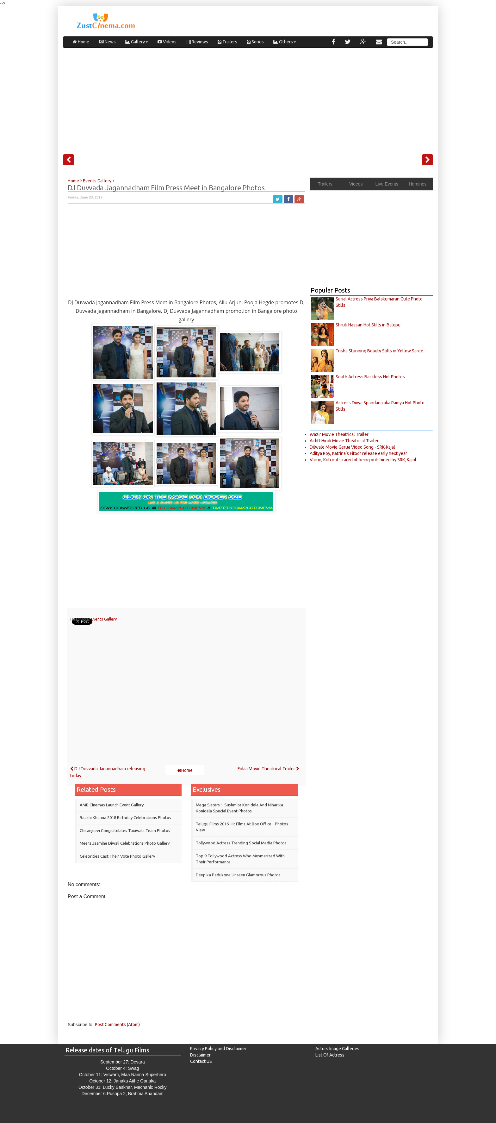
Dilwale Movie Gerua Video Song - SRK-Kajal (352, 447)
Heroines (417, 183)
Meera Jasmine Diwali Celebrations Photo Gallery (125, 843)
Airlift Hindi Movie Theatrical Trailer (344, 440)
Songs (255, 41)
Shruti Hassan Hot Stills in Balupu (368, 324)
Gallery (136, 41)
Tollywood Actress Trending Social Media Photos (241, 843)
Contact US (201, 1061)
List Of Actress (329, 1054)
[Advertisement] (248, 98)
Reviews (197, 41)
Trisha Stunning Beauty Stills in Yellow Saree (379, 350)
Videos (167, 41)
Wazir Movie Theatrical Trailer (339, 434)
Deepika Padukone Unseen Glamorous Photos (238, 875)
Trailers (227, 41)
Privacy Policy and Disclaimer (218, 1048)
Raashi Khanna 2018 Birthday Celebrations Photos (125, 817)
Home (81, 41)
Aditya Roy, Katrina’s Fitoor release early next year (358, 453)
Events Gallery (104, 619)
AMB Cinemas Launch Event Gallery (112, 805)
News (107, 41)
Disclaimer (200, 1054)
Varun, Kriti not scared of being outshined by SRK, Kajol (363, 459)
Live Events (386, 183)
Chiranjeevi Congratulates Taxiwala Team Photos (125, 830)
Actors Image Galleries (337, 1048)
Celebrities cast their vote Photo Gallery (117, 856)
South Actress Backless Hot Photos (370, 376)
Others (284, 41)
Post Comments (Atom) (117, 1024)
